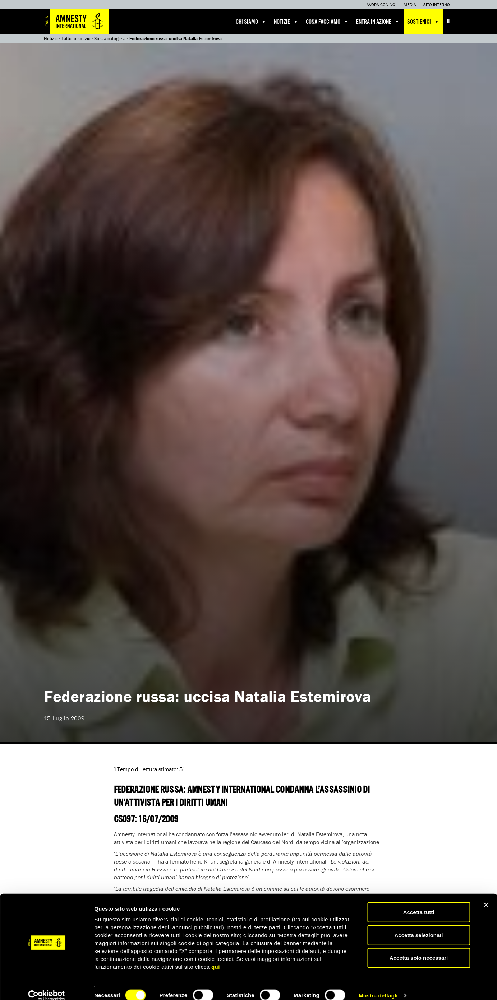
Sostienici (423, 21)
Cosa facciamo (327, 21)
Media (410, 4)
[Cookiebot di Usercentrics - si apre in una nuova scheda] (46, 986)
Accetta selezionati (418, 925)
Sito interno (436, 4)
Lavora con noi (380, 4)
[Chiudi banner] (485, 895)
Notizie (286, 21)
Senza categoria (110, 39)
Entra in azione (378, 21)
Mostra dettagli (378, 986)
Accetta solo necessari (419, 948)
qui (215, 957)
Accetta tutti (418, 902)
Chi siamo (251, 21)
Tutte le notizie (76, 39)
